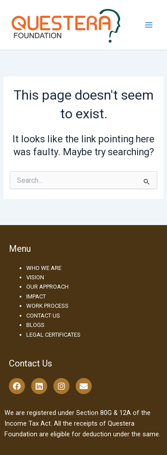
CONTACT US (43, 315)
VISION (35, 277)
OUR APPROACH (47, 286)
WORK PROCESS (47, 305)
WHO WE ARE (43, 268)
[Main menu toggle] (148, 25)
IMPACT (36, 296)
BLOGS (35, 325)
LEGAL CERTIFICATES (53, 334)
